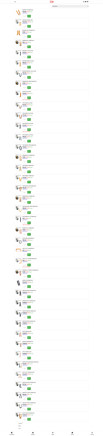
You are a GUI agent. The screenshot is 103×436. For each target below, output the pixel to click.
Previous (20, 423)
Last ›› (20, 428)
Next (20, 425)
